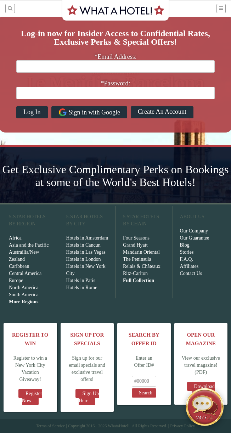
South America (24, 294)
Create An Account (162, 111)
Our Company (194, 231)
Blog (185, 245)
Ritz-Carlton (135, 273)
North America (24, 287)
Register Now (32, 397)
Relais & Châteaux (141, 266)
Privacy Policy (182, 425)
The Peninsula (137, 259)
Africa (15, 238)
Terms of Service (50, 425)
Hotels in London (83, 259)
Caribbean (19, 266)
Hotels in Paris (80, 280)
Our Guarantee (194, 238)
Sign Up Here (89, 397)
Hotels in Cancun (83, 245)
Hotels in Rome (81, 287)
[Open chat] (205, 407)
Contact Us (191, 273)
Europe (16, 280)
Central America (25, 273)
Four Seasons (136, 238)
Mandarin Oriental (141, 252)
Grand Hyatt (135, 245)
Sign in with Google (89, 112)
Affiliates (189, 266)
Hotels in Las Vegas (86, 252)
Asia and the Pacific (29, 245)
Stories (187, 252)
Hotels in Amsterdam (87, 238)
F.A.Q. (186, 259)
